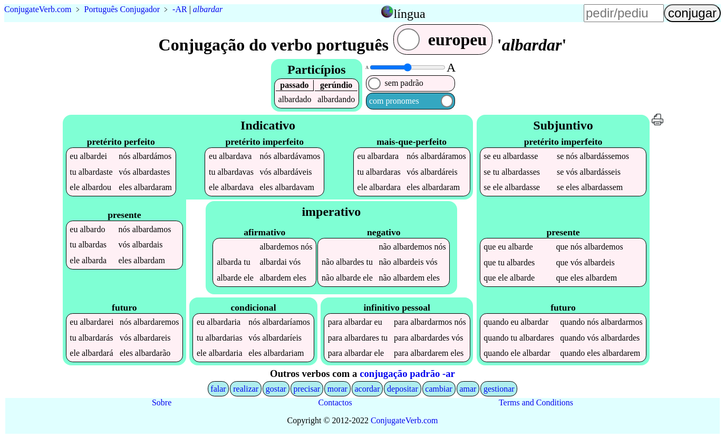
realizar (245, 388)
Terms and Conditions (536, 402)
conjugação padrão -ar (407, 373)
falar (218, 388)
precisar (306, 388)
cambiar (438, 388)
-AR (179, 9)
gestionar (499, 388)
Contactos (335, 402)
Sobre (161, 402)
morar (337, 388)
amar (467, 388)
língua (410, 14)
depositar (402, 388)
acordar (367, 388)
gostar (276, 388)
